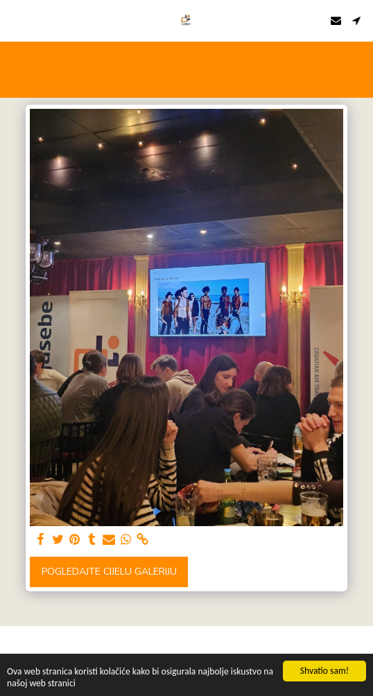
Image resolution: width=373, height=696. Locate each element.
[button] (15, 20)
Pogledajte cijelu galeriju (109, 571)
